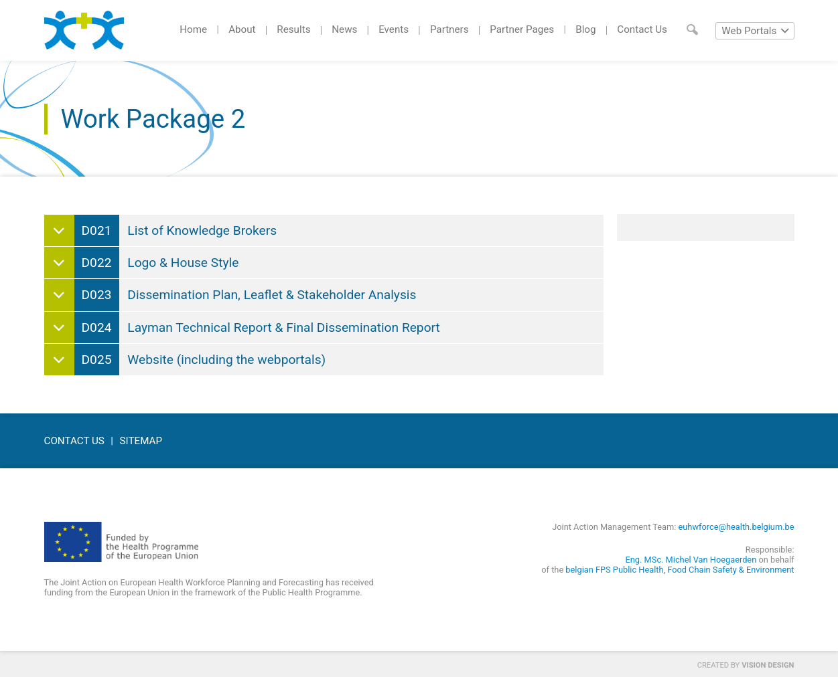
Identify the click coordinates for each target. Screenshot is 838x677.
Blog (585, 29)
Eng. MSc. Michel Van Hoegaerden (691, 560)
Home (193, 29)
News (344, 29)
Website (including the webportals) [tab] (200, 359)
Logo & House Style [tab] (156, 262)
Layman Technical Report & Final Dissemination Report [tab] (257, 327)
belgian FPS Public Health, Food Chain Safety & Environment (679, 570)
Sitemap (141, 441)
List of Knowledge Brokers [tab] (175, 230)
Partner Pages (522, 29)
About (241, 29)
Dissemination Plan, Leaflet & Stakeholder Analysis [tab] (245, 294)
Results (293, 29)
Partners (449, 29)
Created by (745, 665)
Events (393, 29)
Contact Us (642, 29)
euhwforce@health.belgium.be (736, 527)
